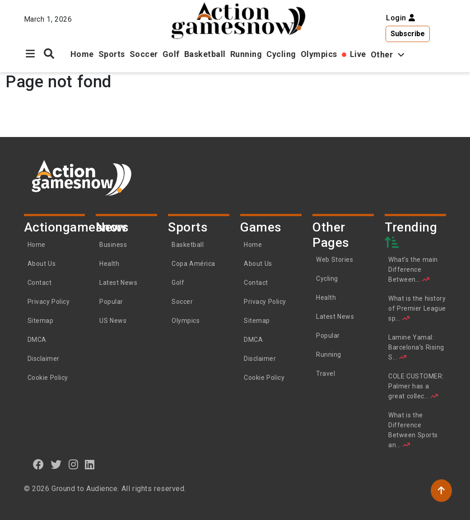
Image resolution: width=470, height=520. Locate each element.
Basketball (205, 54)
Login (400, 18)
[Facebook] (38, 464)
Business (113, 244)
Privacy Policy (49, 301)
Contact (40, 282)
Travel (325, 373)
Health (109, 263)
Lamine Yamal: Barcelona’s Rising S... (416, 347)
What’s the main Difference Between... (413, 269)
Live (358, 54)
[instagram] (74, 464)
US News (112, 320)
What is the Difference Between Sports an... (413, 430)
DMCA (37, 339)
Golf (171, 54)
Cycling (281, 54)
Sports (111, 54)
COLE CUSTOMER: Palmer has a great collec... (416, 386)
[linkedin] (90, 464)
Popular (111, 301)
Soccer (144, 54)
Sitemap (41, 320)
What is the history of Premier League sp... (417, 308)
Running (246, 54)
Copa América (193, 263)
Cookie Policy (48, 377)
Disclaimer (44, 358)
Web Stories (335, 259)
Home (82, 54)
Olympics (319, 54)
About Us (42, 263)
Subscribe (408, 33)
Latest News (118, 282)
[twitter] (56, 464)
